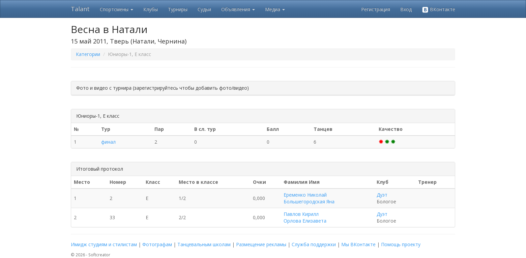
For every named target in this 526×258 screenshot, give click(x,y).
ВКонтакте (438, 9)
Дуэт (382, 195)
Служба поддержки (314, 244)
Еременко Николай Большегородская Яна (309, 198)
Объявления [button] (238, 9)
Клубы (150, 9)
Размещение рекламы (261, 244)
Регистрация (375, 9)
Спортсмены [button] (116, 9)
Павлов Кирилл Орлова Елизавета (305, 217)
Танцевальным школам (204, 244)
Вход (406, 9)
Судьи (204, 9)
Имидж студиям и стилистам (104, 244)
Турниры (177, 9)
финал (108, 142)
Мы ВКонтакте (358, 244)
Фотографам (157, 244)
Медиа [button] (275, 9)
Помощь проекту (400, 244)
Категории (88, 54)
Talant (80, 9)
